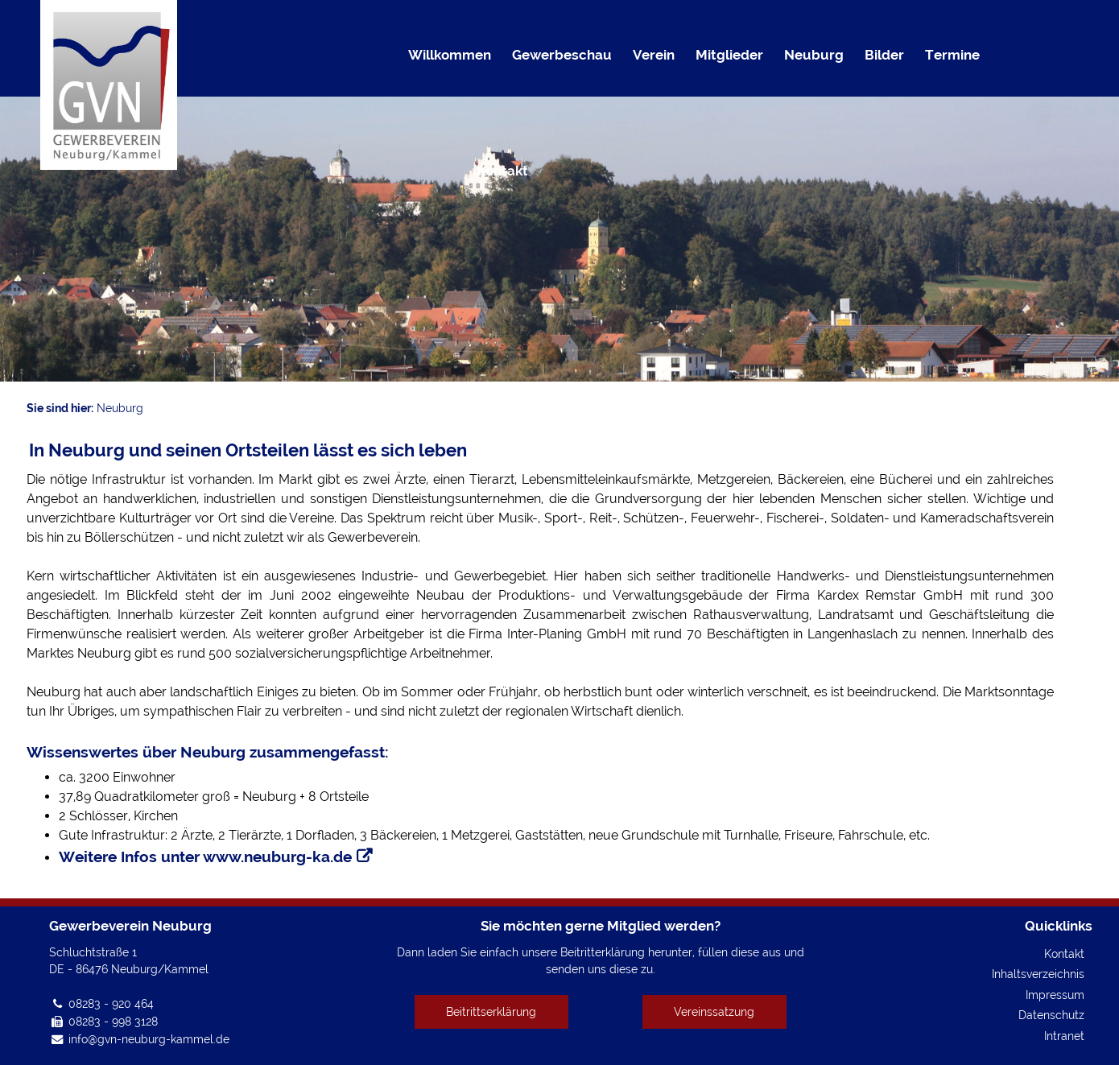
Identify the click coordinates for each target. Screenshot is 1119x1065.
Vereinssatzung (714, 1011)
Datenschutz (1051, 1015)
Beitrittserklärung (491, 1011)
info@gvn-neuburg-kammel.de (148, 1039)
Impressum (1055, 994)
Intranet (1064, 1035)
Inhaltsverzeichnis (1038, 973)
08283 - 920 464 (111, 1003)
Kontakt (1064, 953)
